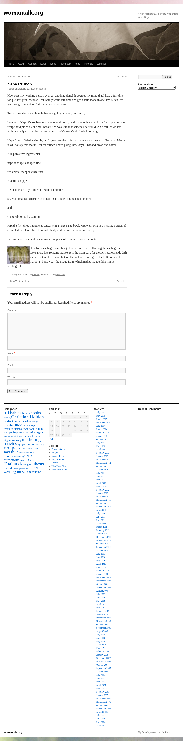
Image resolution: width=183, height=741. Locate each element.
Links (53, 63)
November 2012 (103, 463)
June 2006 (101, 718)
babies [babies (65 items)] (15, 412)
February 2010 (102, 570)
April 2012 (101, 483)
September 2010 (103, 547)
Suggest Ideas (58, 456)
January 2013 (102, 456)
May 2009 (101, 601)
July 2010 (100, 553)
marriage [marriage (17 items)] (23, 436)
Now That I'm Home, (19, 76)
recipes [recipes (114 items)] (11, 448)
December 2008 (103, 617)
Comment (13, 310)
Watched (101, 63)
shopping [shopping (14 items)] (19, 456)
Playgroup (65, 63)
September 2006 (103, 708)
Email (11, 365)
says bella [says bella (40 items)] (11, 452)
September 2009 (103, 587)
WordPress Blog (59, 466)
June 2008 (101, 638)
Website (11, 377)
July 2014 (100, 426)
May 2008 (101, 641)
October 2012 (102, 466)
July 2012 (100, 473)
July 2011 (100, 513)
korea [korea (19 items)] (29, 432)
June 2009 (101, 597)
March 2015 (101, 419)
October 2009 (102, 584)
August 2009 (102, 591)
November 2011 (103, 500)
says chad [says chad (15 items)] (23, 452)
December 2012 (103, 459)
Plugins (55, 452)
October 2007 (102, 665)
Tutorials (88, 63)
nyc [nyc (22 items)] (20, 444)
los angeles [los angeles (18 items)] (38, 432)
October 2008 (102, 624)
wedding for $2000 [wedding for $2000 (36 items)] (17, 472)
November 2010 (103, 540)
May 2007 (101, 681)
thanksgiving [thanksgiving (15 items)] (27, 464)
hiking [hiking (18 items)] (22, 425)
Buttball (122, 76)
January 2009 (102, 614)
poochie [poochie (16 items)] (26, 444)
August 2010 (102, 550)
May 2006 (101, 722)
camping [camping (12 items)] (7, 418)
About (21, 63)
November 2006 (103, 702)
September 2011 (103, 506)
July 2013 (100, 442)
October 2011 (102, 503)
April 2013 (101, 449)
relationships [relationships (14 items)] (25, 448)
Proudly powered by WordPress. (156, 732)
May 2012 (101, 479)
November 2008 (103, 621)
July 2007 (100, 675)
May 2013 (101, 446)
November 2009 (103, 580)
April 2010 (101, 564)
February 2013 (102, 452)
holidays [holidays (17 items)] (31, 425)
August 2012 (102, 469)
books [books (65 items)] (35, 412)
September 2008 (103, 628)
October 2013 (102, 439)
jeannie (42, 89)
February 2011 (102, 530)
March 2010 (101, 567)
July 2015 (100, 412)
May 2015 (101, 415)
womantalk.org (23, 13)
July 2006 (100, 715)
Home (11, 63)
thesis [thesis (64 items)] (39, 463)
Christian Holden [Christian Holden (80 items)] (27, 417)
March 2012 (101, 486)
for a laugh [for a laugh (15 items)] (33, 421)
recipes (36, 274)
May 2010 (101, 560)
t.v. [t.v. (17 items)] (34, 460)
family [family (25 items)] (16, 421)
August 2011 (102, 510)
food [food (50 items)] (24, 421)
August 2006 (102, 712)
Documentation (58, 449)
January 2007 (102, 695)
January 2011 (102, 533)
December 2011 (103, 496)
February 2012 (102, 490)
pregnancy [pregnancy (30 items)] (37, 444)
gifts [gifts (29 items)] (7, 425)
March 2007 (101, 688)
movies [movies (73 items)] (10, 443)
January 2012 (102, 493)
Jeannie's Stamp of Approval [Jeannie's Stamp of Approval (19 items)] (19, 428)
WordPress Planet (59, 469)
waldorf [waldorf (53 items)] (32, 468)
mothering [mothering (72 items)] (31, 439)
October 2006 (102, 705)
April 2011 (101, 523)
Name (11, 353)
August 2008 (102, 631)
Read (77, 63)
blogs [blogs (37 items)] (26, 413)
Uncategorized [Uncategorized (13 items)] (19, 468)
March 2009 (101, 607)
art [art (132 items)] (7, 412)
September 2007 (103, 668)
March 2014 (101, 429)
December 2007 (103, 658)
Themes (55, 462)
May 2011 (101, 520)
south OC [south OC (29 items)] (26, 460)
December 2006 (103, 698)
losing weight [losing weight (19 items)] (11, 435)
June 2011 (101, 516)
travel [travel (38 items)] (8, 468)
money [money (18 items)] (17, 440)
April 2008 (101, 644)
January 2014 (102, 436)
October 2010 (102, 543)
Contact (32, 63)
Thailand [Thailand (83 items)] (12, 463)
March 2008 (101, 648)
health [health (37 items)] (14, 425)
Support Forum (58, 459)
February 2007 (102, 692)
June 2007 (101, 678)
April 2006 (101, 725)
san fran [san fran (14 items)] (34, 448)
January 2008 (102, 654)
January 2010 (102, 574)
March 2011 (101, 527)
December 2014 (103, 422)
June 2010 (101, 557)
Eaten (43, 63)
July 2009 (100, 594)
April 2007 (101, 685)
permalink (60, 274)
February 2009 (102, 611)
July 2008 (100, 634)
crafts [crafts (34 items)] (7, 421)
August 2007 (102, 671)
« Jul (51, 439)
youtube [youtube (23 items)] (36, 472)
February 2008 (102, 651)
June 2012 (101, 476)
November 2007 (103, 661)
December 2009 (103, 577)
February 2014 (102, 432)
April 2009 (101, 604)
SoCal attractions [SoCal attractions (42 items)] (19, 458)
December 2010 (103, 537)
